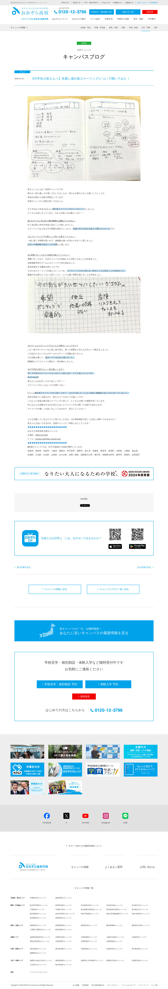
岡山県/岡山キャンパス (38, 949)
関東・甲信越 (100, 28)
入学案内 (152, 19)
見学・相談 (138, 19)
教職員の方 (118, 3)
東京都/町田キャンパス (38, 914)
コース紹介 (95, 19)
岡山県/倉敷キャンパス (63, 949)
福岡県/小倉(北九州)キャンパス (41, 960)
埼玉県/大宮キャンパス (140, 905)
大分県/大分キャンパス (38, 965)
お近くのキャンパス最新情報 (147, 3)
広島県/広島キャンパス (114, 949)
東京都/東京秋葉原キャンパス (91, 909)
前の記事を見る (24, 567)
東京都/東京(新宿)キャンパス (116, 909)
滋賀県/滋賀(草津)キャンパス (40, 937)
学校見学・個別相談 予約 (101, 12)
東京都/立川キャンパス (140, 909)
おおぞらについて (60, 19)
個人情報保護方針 (98, 985)
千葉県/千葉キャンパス (63, 909)
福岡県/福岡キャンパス (63, 960)
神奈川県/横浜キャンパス (90, 914)
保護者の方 (129, 3)
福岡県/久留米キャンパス (115, 960)
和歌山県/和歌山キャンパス (39, 941)
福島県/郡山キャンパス (63, 898)
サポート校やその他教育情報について (85, 846)
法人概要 (76, 985)
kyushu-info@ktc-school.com (48, 439)
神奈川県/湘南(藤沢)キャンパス (117, 914)
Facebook (47, 822)
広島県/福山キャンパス (89, 949)
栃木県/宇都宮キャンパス (39, 905)
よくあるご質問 (113, 867)
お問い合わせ (147, 867)
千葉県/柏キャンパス (37, 909)
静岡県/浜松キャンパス (89, 925)
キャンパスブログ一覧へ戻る (114, 589)
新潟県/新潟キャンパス (38, 918)
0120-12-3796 (70, 13)
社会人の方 (106, 3)
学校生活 (109, 19)
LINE (125, 822)
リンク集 (154, 985)
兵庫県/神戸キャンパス (89, 941)
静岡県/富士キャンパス (38, 925)
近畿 (123, 28)
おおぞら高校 (30, 13)
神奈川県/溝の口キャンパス (65, 914)
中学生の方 (65, 3)
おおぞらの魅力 (79, 19)
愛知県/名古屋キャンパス (140, 925)
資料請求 (149, 12)
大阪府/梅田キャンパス (89, 937)
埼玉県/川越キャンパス (114, 905)
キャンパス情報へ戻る (56, 589)
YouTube (85, 822)
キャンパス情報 (17, 27)
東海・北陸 (113, 28)
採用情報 (85, 985)
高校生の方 (77, 3)
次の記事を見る (144, 567)
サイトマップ (143, 985)
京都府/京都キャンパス (63, 937)
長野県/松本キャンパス (63, 918)
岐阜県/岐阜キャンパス (63, 930)
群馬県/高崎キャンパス (63, 905)
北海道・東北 (85, 28)
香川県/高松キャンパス (140, 949)
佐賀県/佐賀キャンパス (140, 960)
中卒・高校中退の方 (91, 3)
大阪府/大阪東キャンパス (115, 937)
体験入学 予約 (128, 12)
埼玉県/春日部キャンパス (90, 905)
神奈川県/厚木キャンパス (140, 914)
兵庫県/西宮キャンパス (63, 941)
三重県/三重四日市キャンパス (40, 930)
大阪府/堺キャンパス (139, 937)
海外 (156, 28)
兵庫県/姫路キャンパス (114, 941)
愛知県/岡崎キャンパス (114, 925)
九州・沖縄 (145, 28)
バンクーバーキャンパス (38, 972)
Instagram (105, 822)
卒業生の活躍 (123, 19)
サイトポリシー (112, 985)
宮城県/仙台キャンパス (38, 898)
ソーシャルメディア (128, 985)
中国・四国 (133, 28)
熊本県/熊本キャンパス (63, 965)
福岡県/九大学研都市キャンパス (92, 960)
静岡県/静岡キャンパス (63, 925)
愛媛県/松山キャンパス (38, 953)
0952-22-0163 (41, 435)
